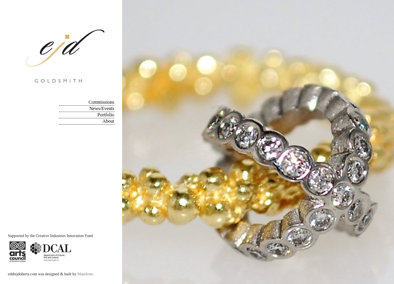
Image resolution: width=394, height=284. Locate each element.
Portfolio (105, 115)
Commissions (101, 102)
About (108, 121)
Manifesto (85, 274)
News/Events (101, 108)
